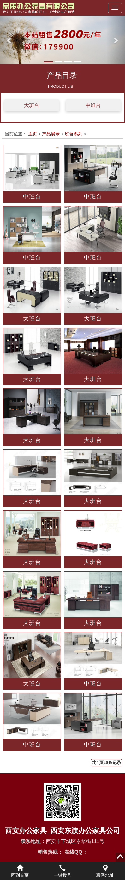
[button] (9, 40)
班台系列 (73, 133)
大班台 (31, 105)
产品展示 (51, 133)
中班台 (93, 105)
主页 (32, 133)
